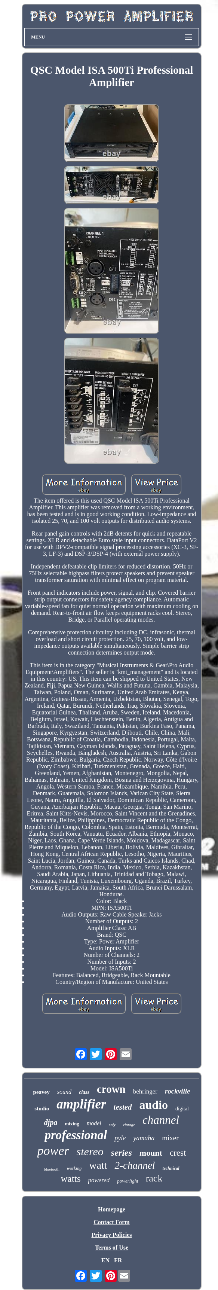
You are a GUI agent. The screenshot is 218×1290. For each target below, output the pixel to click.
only (112, 1125)
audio (153, 1104)
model (94, 1123)
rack (154, 1178)
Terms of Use (111, 1247)
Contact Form (111, 1222)
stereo (90, 1151)
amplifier (81, 1104)
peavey (41, 1092)
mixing (72, 1123)
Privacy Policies (112, 1235)
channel (160, 1119)
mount (150, 1153)
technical (170, 1168)
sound (64, 1092)
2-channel (134, 1165)
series (121, 1153)
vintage (129, 1124)
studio (41, 1108)
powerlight (127, 1181)
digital (182, 1108)
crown (111, 1089)
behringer (145, 1091)
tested (123, 1107)
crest (178, 1153)
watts (71, 1179)
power (53, 1151)
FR (118, 1260)
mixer (170, 1138)
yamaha (143, 1138)
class (84, 1092)
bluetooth (51, 1169)
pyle (120, 1138)
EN (105, 1260)
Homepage (111, 1209)
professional (75, 1135)
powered (99, 1180)
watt (98, 1165)
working (74, 1168)
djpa (51, 1122)
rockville (177, 1091)
